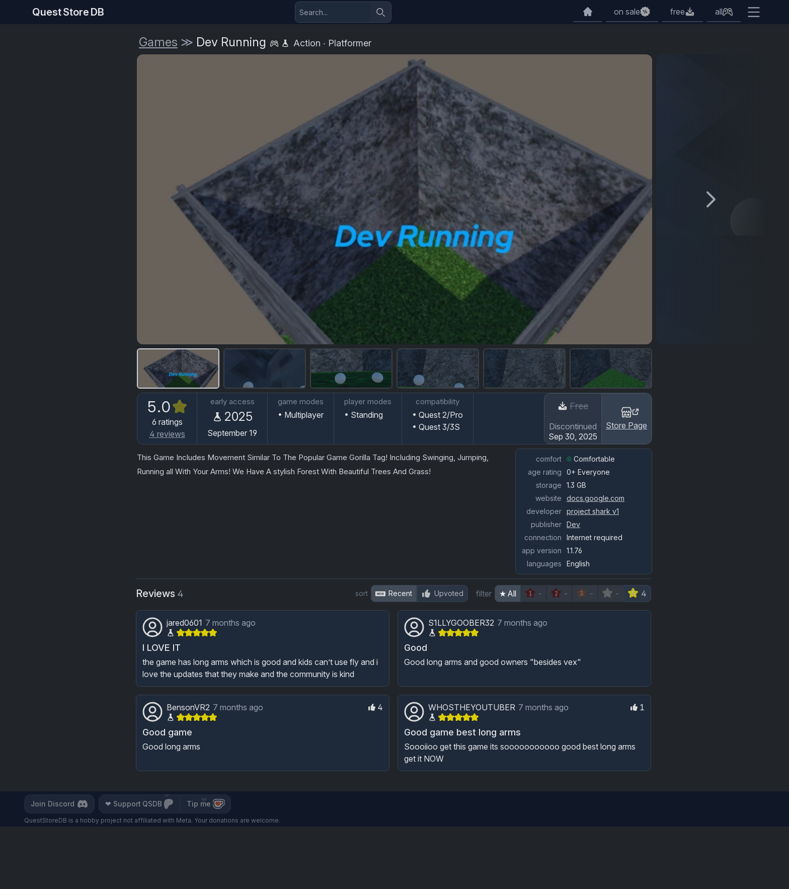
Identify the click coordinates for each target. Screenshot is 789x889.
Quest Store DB (68, 12)
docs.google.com (595, 498)
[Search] (381, 12)
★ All (507, 593)
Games (158, 42)
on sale (627, 12)
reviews (167, 434)
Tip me (208, 804)
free (677, 12)
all (719, 12)
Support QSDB (141, 804)
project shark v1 (593, 511)
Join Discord (60, 804)
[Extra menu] (754, 12)
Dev (573, 524)
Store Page (626, 417)
